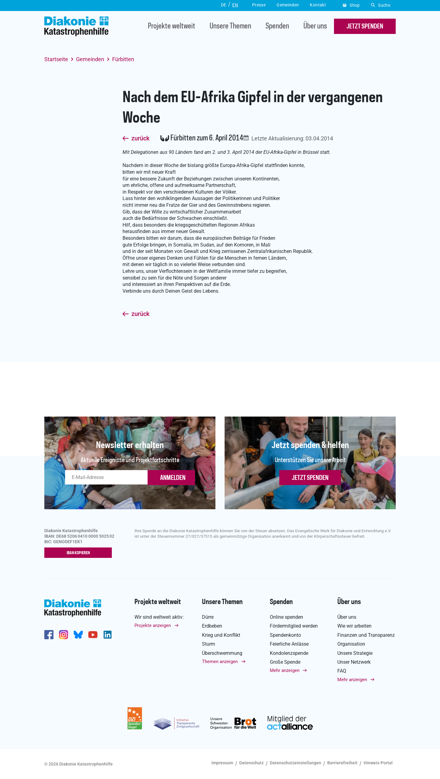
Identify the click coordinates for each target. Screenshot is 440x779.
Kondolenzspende (289, 653)
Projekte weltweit (171, 26)
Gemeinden (90, 59)
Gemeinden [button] (288, 4)
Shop (351, 5)
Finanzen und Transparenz (366, 635)
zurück (140, 138)
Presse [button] (259, 4)
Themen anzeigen (220, 661)
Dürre (208, 617)
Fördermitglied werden (294, 626)
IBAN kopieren (80, 553)
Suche (380, 5)
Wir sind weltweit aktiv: (159, 617)
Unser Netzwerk (354, 662)
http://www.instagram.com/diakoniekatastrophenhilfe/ (63, 634)
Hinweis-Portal (378, 762)
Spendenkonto (285, 635)
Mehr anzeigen (284, 670)
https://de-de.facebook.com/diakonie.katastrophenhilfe (48, 634)
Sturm (208, 644)
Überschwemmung (222, 653)
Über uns (315, 26)
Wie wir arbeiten (354, 626)
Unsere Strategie (354, 653)
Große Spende (285, 662)
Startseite (56, 59)
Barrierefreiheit (342, 762)
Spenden (277, 26)
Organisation (351, 644)
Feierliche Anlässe (289, 644)
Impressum (222, 762)
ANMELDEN (172, 478)
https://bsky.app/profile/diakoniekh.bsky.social (78, 634)
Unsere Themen (230, 26)
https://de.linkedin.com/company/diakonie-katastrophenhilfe (107, 634)
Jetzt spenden (310, 478)
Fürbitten (123, 59)
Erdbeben (212, 626)
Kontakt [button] (318, 4)
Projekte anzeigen (152, 626)
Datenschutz (251, 762)
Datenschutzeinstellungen (295, 762)
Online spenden (286, 617)
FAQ (341, 671)
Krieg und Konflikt (221, 635)
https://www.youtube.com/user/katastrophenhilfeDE (92, 634)
